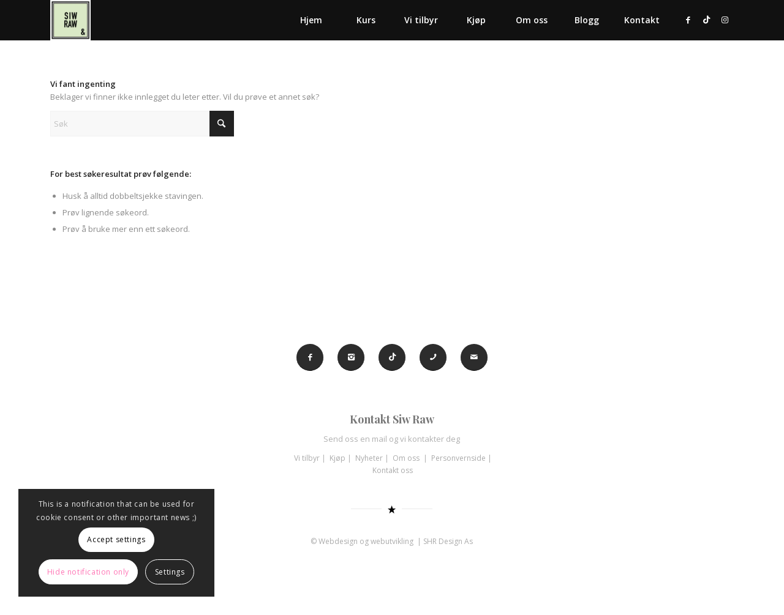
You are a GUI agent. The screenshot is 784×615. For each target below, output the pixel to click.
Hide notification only (88, 572)
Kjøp (337, 458)
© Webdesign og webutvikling (364, 541)
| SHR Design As (445, 541)
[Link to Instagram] (724, 19)
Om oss (407, 458)
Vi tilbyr (307, 458)
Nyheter (369, 458)
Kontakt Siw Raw (392, 419)
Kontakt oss (392, 470)
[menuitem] (310, 20)
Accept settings (116, 539)
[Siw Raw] (70, 20)
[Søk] (142, 123)
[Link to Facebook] (688, 19)
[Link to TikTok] (706, 19)
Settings (170, 572)
